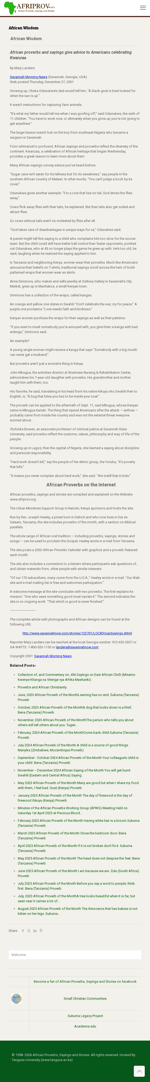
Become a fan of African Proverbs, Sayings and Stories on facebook (85, 981)
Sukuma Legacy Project (85, 1016)
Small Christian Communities (85, 999)
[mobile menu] (143, 7)
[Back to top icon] (139, 1071)
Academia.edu (85, 1026)
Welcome (18, 955)
